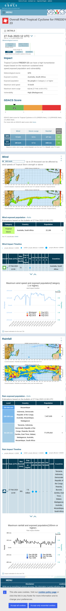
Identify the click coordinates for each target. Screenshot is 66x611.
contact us (32, 1)
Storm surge (33, 131)
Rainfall (49, 131)
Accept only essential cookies (42, 605)
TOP (61, 159)
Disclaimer (30, 584)
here (34, 122)
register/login (42, 1)
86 (7, 268)
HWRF (19, 52)
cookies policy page (47, 592)
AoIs (29, 217)
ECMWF (29, 52)
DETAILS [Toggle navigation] (9, 31)
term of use (23, 1)
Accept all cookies (18, 605)
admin (50, 1)
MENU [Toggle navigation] (7, 12)
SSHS (16, 236)
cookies (62, 584)
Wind (18, 131)
